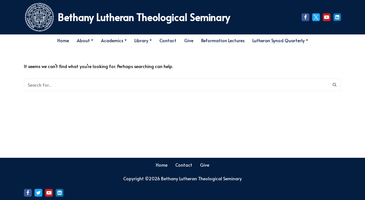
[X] (316, 17)
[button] (92, 40)
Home (63, 40)
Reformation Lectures (223, 40)
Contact (167, 40)
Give (188, 40)
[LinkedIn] (337, 17)
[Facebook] (305, 17)
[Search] (336, 40)
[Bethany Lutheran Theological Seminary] (127, 17)
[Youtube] (327, 17)
